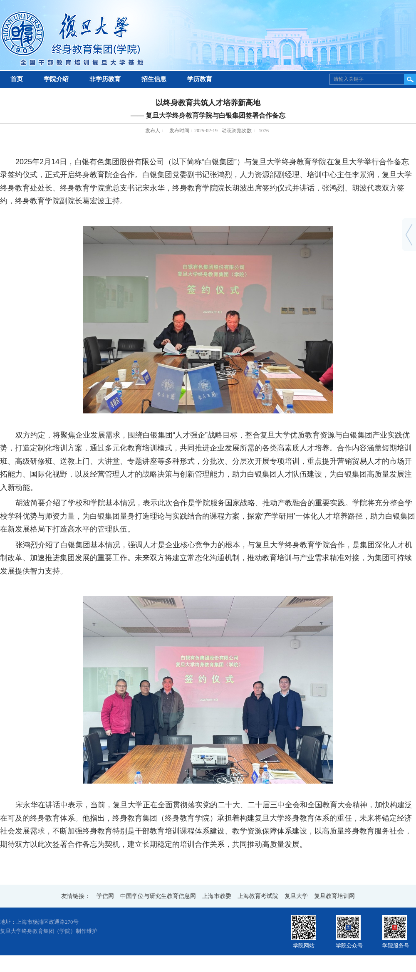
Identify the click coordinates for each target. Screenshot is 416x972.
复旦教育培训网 (334, 896)
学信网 (105, 896)
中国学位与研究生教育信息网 (158, 896)
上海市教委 (216, 896)
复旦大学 (296, 896)
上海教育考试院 (258, 896)
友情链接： (75, 896)
